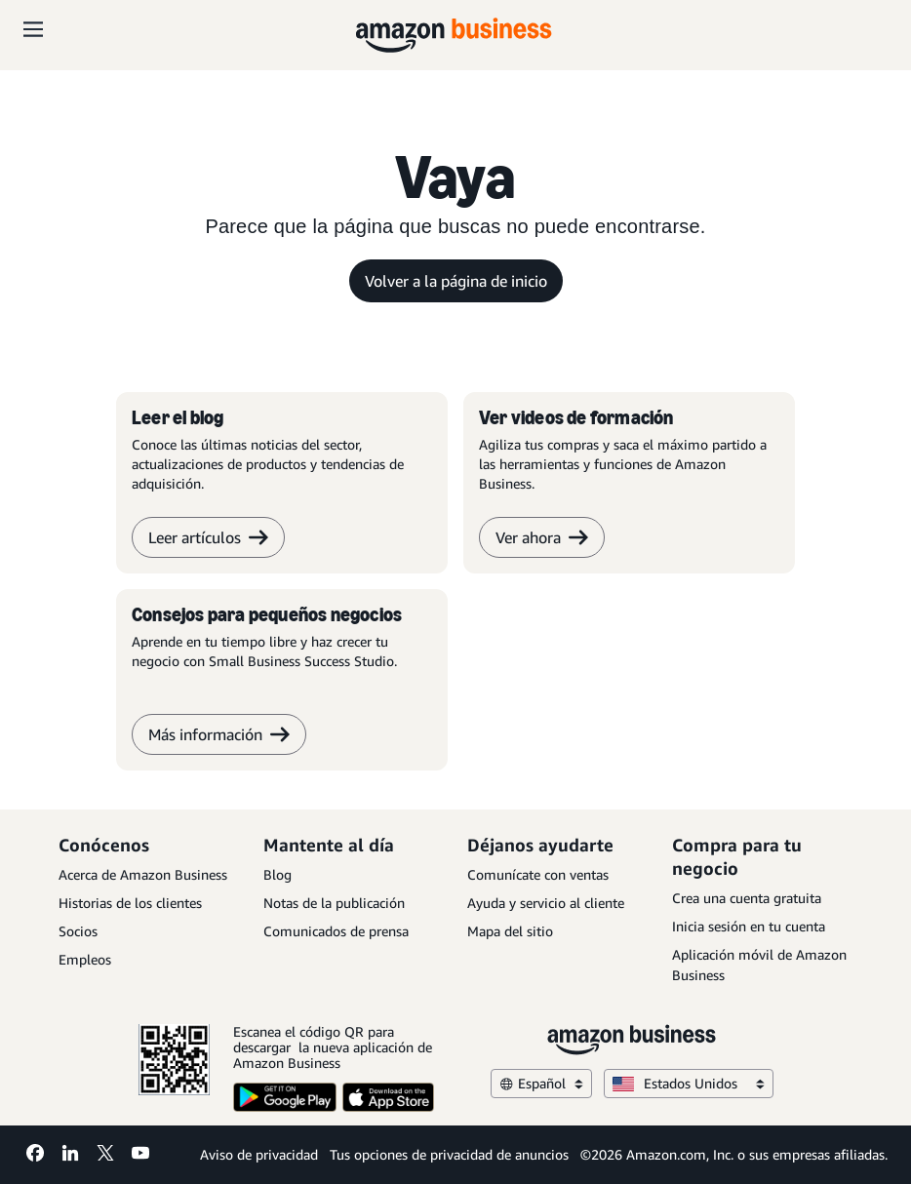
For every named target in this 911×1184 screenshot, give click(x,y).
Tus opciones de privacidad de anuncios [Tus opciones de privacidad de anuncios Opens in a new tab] (449, 1154)
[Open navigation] (33, 29)
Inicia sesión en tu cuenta (748, 926)
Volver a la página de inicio (456, 281)
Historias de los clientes (130, 902)
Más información (219, 734)
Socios (78, 931)
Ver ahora (541, 537)
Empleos (85, 959)
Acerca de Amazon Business (143, 874)
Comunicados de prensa (336, 931)
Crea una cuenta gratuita (746, 897)
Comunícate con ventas (538, 874)
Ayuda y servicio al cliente (545, 902)
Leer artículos (208, 537)
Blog (277, 874)
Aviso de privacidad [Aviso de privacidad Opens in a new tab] (259, 1154)
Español (541, 1083)
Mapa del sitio (510, 931)
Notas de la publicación (334, 902)
